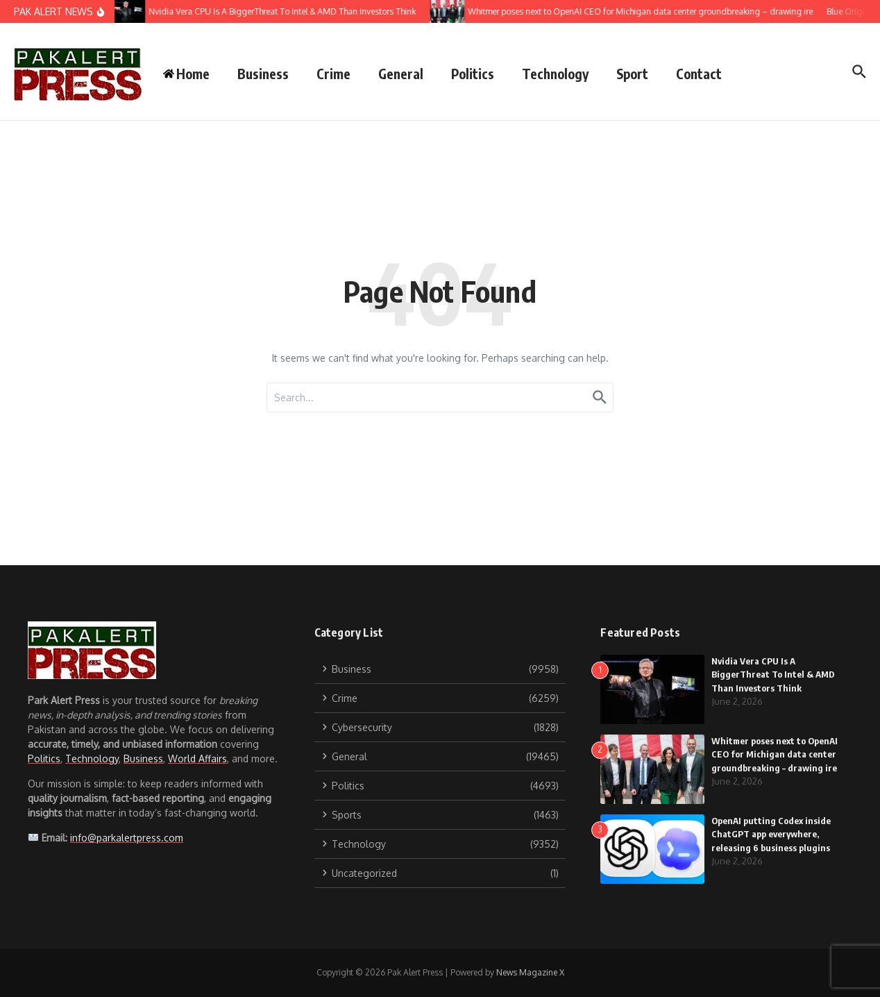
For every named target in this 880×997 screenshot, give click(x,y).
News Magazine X (530, 972)
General (400, 73)
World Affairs (197, 758)
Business (263, 73)
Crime (333, 73)
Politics (472, 73)
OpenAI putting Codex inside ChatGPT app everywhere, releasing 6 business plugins (771, 834)
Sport (632, 73)
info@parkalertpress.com (126, 838)
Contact (699, 73)
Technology (555, 73)
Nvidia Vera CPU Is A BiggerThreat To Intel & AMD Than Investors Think (773, 674)
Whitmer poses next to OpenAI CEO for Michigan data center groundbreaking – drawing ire (774, 754)
